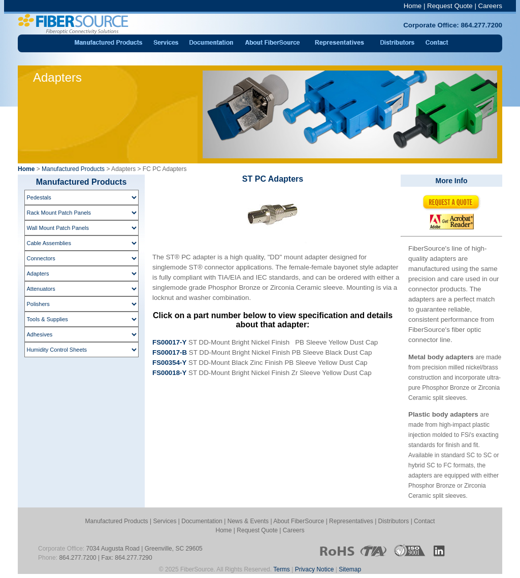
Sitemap (350, 569)
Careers (490, 6)
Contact (424, 521)
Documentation (201, 521)
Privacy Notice (314, 569)
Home (413, 6)
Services (164, 521)
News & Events (248, 521)
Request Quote (450, 6)
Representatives (351, 521)
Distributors (393, 521)
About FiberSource (298, 521)
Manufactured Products (73, 169)
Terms (281, 569)
